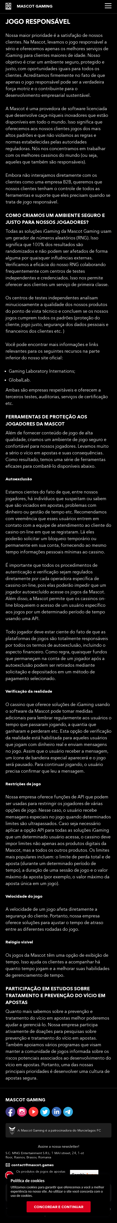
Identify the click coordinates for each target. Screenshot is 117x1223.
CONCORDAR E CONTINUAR (58, 1207)
